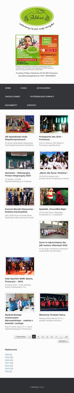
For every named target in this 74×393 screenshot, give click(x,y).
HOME (8, 88)
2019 (7, 357)
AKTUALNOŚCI (43, 88)
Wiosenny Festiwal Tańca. (52, 315)
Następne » (63, 341)
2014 (7, 371)
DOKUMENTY (11, 105)
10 (66, 336)
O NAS (24, 88)
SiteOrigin (35, 387)
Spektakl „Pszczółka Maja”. (53, 209)
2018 (7, 360)
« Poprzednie (20, 336)
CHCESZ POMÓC (12, 96)
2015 (7, 368)
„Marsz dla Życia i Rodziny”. (53, 173)
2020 (7, 354)
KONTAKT (31, 105)
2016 (7, 366)
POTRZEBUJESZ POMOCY (42, 96)
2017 (7, 363)
